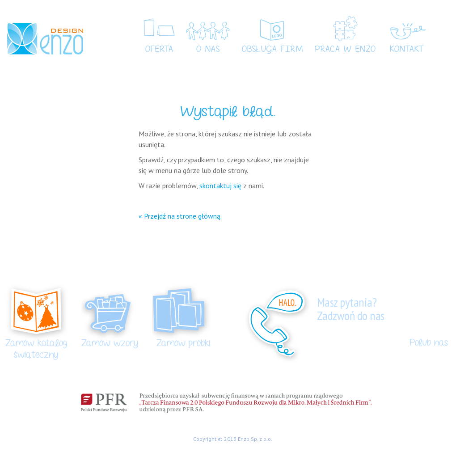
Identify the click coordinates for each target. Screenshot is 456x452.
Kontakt (407, 49)
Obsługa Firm (272, 49)
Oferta (159, 49)
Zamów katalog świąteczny (36, 349)
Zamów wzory (110, 343)
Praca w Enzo (345, 49)
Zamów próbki (183, 343)
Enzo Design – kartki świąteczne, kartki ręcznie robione (45, 38)
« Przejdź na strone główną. (180, 215)
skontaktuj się (220, 185)
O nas (208, 49)
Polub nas (429, 343)
